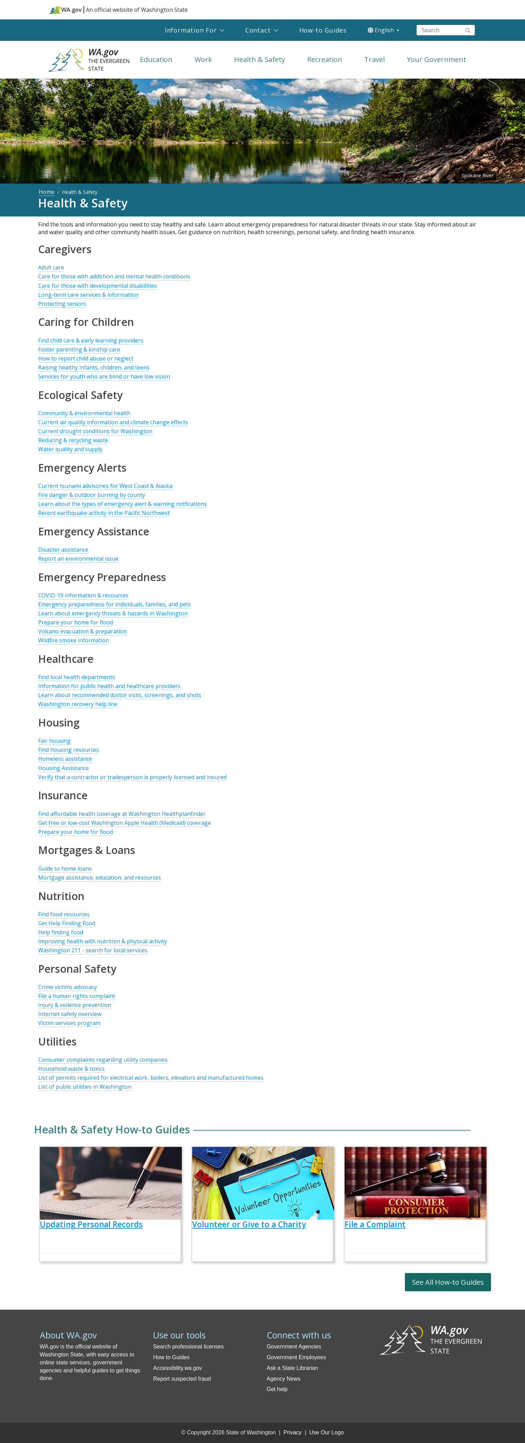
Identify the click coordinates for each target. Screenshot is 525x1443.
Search (468, 30)
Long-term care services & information (88, 295)
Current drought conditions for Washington (95, 431)
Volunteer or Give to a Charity (249, 1224)
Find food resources (64, 914)
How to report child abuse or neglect (85, 358)
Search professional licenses (188, 1347)
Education (156, 59)
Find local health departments (76, 677)
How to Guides (171, 1357)
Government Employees (296, 1357)
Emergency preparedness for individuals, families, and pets (114, 604)
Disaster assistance (63, 549)
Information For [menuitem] (191, 30)
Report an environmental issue (78, 558)
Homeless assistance (65, 759)
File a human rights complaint (76, 996)
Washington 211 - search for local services (93, 950)
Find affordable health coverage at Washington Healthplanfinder (122, 814)
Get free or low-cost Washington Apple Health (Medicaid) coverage (124, 823)
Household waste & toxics (71, 1068)
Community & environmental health (84, 413)
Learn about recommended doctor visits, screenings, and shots (119, 695)
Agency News (284, 1379)
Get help (277, 1389)
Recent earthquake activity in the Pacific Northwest (104, 513)
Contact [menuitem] (258, 30)
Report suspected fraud (182, 1379)
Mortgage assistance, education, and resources (99, 877)
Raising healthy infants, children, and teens (94, 367)
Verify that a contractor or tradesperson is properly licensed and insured (132, 777)
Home (46, 192)
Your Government (436, 59)
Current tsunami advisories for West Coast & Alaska (105, 486)
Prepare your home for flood (75, 622)
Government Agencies (294, 1347)
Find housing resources (68, 750)
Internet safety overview (69, 1014)
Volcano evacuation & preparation (82, 631)
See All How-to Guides (448, 1282)
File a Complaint (375, 1224)
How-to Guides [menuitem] (323, 30)
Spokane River (477, 175)
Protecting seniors (62, 304)
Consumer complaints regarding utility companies (103, 1059)
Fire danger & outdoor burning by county (91, 495)
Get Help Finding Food (66, 923)
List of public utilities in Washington (84, 1086)
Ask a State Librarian (292, 1368)
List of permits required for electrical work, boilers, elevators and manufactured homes (151, 1077)
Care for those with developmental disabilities (97, 286)
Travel (374, 59)
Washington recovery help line (77, 704)
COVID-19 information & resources (83, 595)
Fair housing (54, 741)
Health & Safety (259, 59)
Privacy (293, 1432)
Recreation (324, 59)
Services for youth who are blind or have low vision (104, 376)
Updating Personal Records (91, 1224)
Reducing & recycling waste (73, 440)
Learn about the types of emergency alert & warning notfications (122, 504)
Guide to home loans (65, 868)
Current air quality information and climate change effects (113, 422)
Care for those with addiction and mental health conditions (114, 276)
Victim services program (69, 1023)
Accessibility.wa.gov (177, 1368)
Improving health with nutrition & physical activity (102, 941)
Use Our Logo (326, 1432)
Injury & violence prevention (74, 1005)
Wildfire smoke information (73, 640)
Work (203, 59)
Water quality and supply (70, 449)
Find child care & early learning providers (90, 340)
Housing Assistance (63, 768)
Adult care (51, 267)
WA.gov (65, 9)
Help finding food (60, 932)
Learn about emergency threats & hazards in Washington (113, 613)
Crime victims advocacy (67, 987)
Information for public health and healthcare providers (109, 686)
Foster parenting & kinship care (79, 349)
